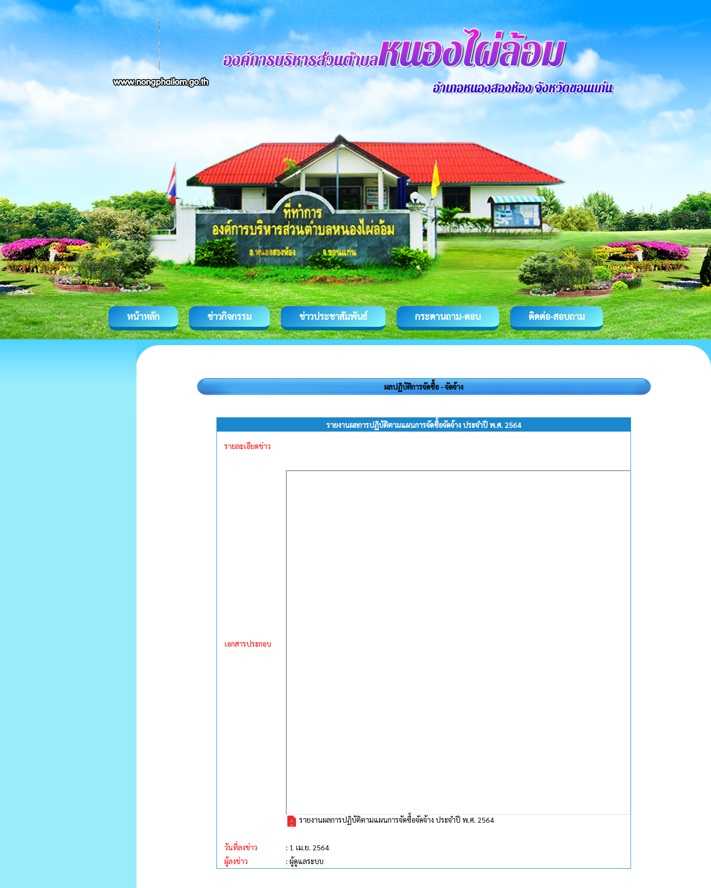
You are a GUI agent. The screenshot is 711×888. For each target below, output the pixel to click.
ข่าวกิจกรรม (229, 316)
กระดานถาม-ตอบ (448, 316)
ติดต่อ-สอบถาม (557, 316)
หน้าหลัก (143, 316)
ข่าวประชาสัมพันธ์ (333, 316)
